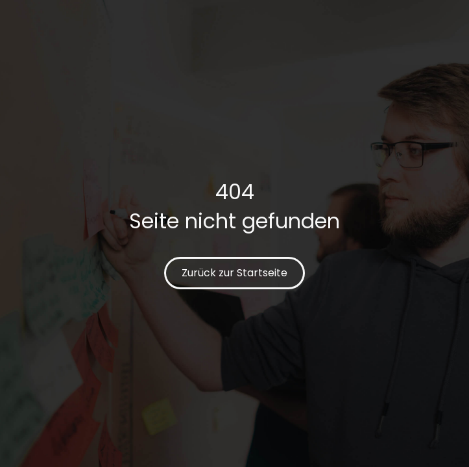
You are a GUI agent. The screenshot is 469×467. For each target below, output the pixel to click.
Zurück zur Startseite (234, 272)
